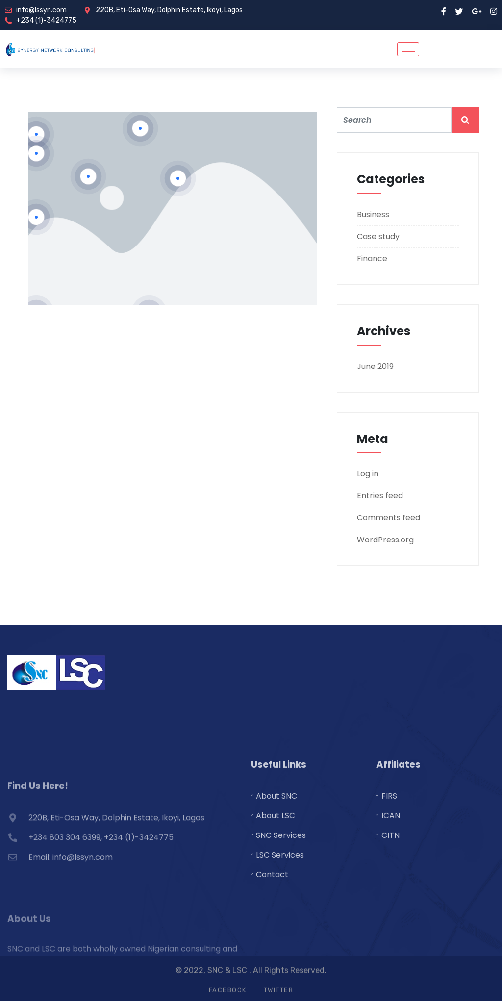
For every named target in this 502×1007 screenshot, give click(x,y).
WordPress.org (385, 539)
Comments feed (388, 517)
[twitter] (459, 11)
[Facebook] (443, 11)
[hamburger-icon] (408, 49)
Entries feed (380, 495)
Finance (372, 258)
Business (373, 214)
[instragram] (493, 11)
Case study (378, 236)
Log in (367, 473)
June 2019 (375, 366)
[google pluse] (476, 11)
